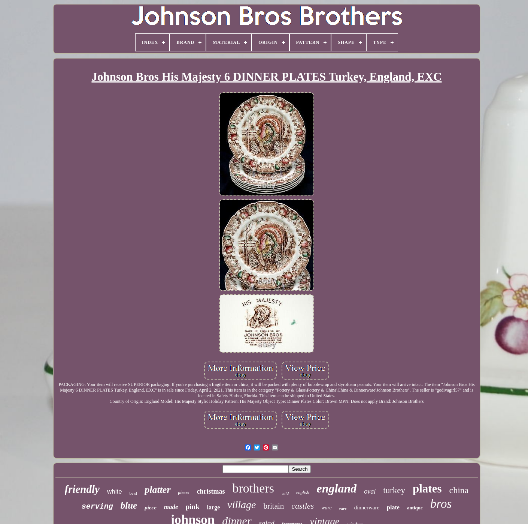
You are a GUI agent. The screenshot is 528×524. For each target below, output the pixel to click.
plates (427, 488)
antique (415, 507)
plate (393, 507)
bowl (133, 493)
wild (285, 493)
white (114, 491)
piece (151, 507)
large (213, 507)
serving (97, 506)
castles (302, 505)
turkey (394, 490)
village (241, 504)
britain (273, 505)
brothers (253, 488)
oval (370, 491)
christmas (211, 491)
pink (193, 506)
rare (343, 508)
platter (157, 489)
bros (441, 503)
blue (129, 505)
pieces (183, 492)
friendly (82, 489)
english (302, 492)
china (459, 490)
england (337, 488)
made (171, 506)
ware (326, 507)
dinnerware (366, 507)
